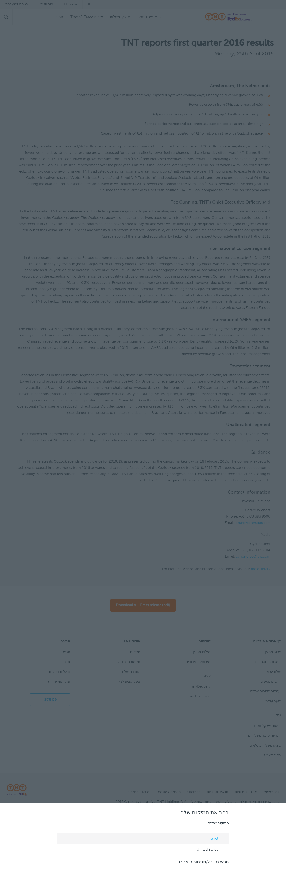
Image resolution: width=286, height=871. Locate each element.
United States (212, 850)
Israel (218, 839)
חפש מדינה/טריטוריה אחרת (203, 862)
